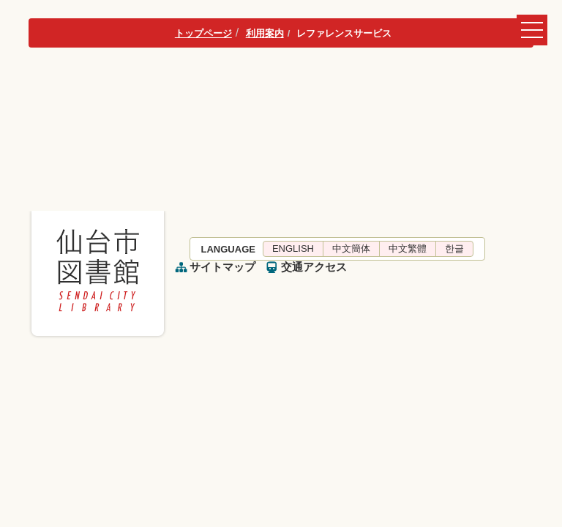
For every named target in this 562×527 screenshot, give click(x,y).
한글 (454, 248)
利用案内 (265, 33)
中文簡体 (351, 248)
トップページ (203, 33)
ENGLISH (293, 248)
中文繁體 (408, 248)
